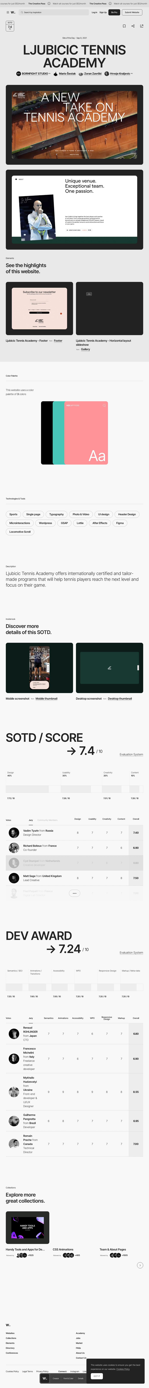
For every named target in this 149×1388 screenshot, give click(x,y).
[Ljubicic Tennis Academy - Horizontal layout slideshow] (109, 308)
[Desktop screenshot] (109, 668)
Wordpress (45, 523)
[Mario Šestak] (64, 73)
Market (79, 1343)
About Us (80, 1353)
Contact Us (81, 1358)
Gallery (85, 349)
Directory (10, 1348)
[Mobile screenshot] (39, 668)
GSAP (64, 523)
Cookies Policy (12, 1371)
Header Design (127, 514)
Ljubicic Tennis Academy (74, 56)
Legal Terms (27, 1371)
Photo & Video (81, 514)
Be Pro (114, 12)
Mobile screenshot (17, 698)
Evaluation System (131, 754)
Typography (56, 514)
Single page (33, 514)
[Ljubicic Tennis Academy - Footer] (39, 308)
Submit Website (132, 12)
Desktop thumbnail (120, 698)
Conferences (12, 1353)
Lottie (80, 523)
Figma (120, 523)
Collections (11, 1338)
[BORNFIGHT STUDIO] (33, 73)
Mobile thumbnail (46, 698)
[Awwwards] (13, 12)
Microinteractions (19, 523)
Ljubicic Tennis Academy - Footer (27, 340)
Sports (13, 514)
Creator (56, 1378)
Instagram (74, 1371)
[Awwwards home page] (44, 1378)
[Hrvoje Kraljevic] (118, 73)
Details (80, 1378)
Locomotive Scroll (20, 531)
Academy (80, 1333)
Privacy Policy (42, 1371)
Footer (58, 340)
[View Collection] (27, 1227)
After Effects (100, 523)
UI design (103, 514)
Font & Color (68, 1378)
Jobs (78, 1338)
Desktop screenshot (89, 698)
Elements (10, 1343)
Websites (10, 1333)
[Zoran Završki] (90, 73)
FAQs (78, 1348)
